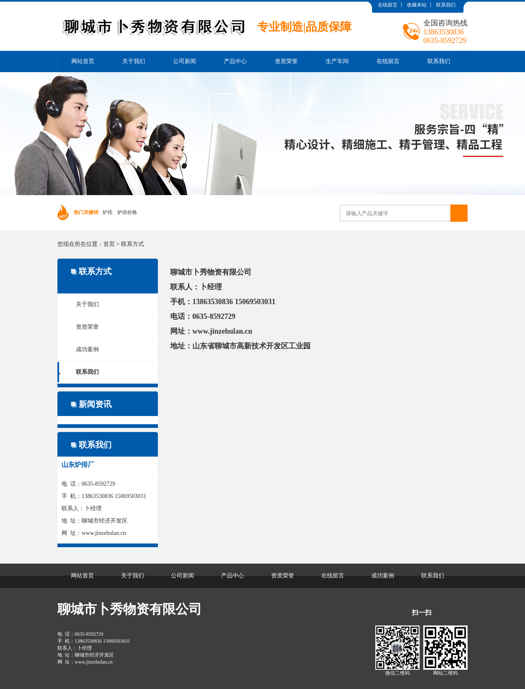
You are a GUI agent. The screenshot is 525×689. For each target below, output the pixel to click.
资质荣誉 (286, 61)
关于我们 (133, 61)
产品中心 (235, 61)
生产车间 (337, 61)
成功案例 (87, 349)
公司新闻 (184, 61)
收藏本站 (417, 5)
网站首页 (82, 61)
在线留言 (387, 5)
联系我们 (446, 5)
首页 (109, 244)
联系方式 (132, 244)
